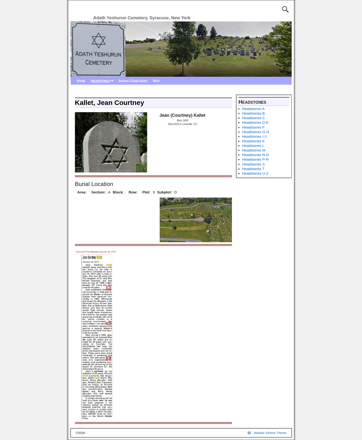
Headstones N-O (255, 155)
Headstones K (253, 141)
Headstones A (253, 109)
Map (156, 81)
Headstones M (253, 150)
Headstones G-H (255, 132)
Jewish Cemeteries (133, 81)
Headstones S (253, 164)
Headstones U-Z (255, 173)
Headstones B (253, 113)
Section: (98, 192)
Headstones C (253, 118)
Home (81, 81)
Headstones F (253, 127)
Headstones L (253, 146)
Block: (118, 192)
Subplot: (164, 192)
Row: (133, 192)
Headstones (103, 81)
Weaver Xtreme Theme (270, 433)
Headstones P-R (255, 159)
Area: (81, 192)
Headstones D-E (255, 122)
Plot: (146, 192)
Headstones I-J (254, 136)
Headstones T (253, 169)
